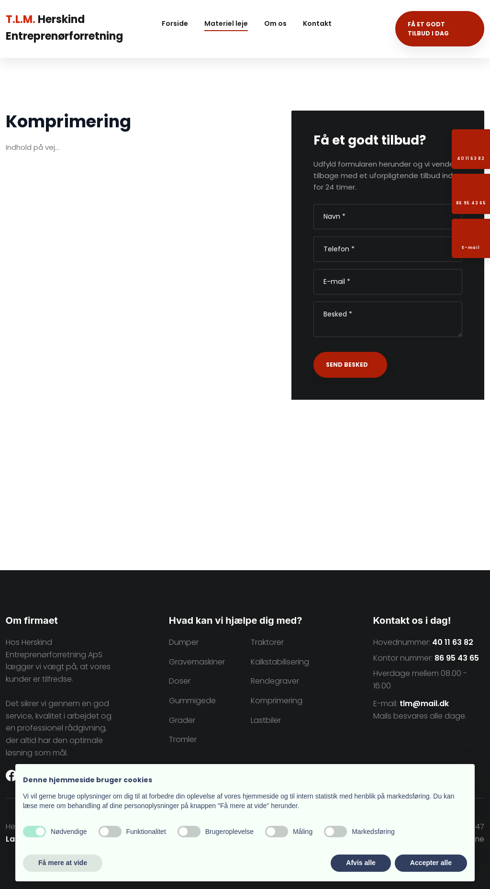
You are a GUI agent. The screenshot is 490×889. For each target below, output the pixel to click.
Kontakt (317, 23)
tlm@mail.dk (424, 703)
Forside (175, 23)
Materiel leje (226, 23)
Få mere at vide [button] (62, 862)
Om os (275, 23)
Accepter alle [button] (431, 862)
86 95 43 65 (456, 658)
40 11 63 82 (452, 642)
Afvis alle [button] (360, 862)
